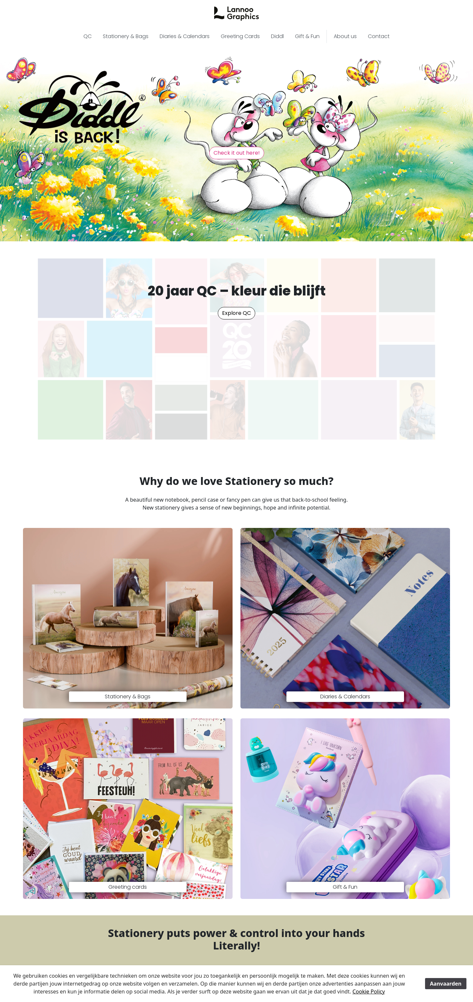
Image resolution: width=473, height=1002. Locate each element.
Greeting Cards (240, 36)
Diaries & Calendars (185, 36)
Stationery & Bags (125, 36)
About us (345, 36)
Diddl (277, 36)
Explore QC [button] (236, 313)
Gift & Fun (307, 36)
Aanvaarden (446, 983)
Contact (379, 36)
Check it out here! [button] (237, 153)
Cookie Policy (368, 991)
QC (87, 36)
